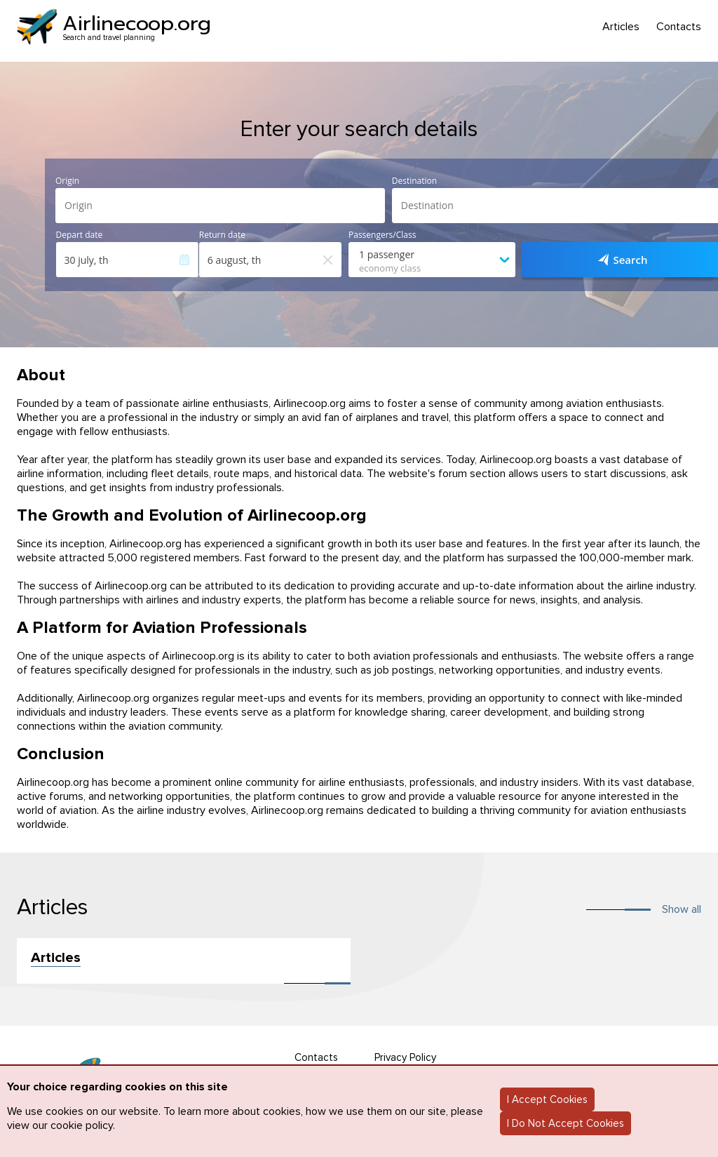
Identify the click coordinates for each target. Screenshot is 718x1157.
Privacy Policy (405, 1057)
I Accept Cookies (547, 1099)
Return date (222, 235)
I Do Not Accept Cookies (565, 1123)
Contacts (678, 27)
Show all (681, 909)
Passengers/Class (382, 235)
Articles (620, 27)
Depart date (79, 235)
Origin (67, 181)
